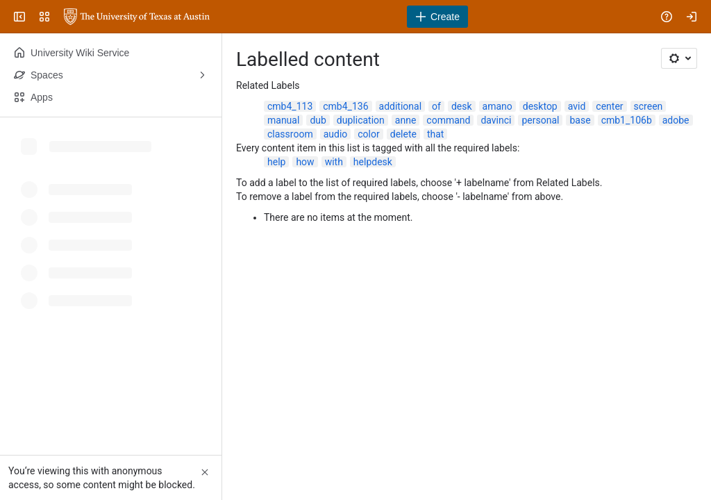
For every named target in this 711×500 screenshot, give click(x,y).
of (436, 106)
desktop (540, 106)
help (276, 161)
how (305, 161)
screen (648, 106)
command (448, 120)
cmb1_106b (626, 120)
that (435, 134)
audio (336, 134)
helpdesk (372, 161)
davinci (495, 120)
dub (318, 120)
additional (400, 106)
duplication (361, 120)
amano (497, 106)
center (609, 106)
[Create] (437, 17)
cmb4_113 (289, 106)
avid (577, 106)
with (334, 161)
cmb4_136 (345, 106)
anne (406, 120)
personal (540, 120)
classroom (290, 134)
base (579, 120)
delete (403, 134)
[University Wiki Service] (136, 17)
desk (461, 106)
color (368, 134)
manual (283, 120)
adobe (675, 120)
